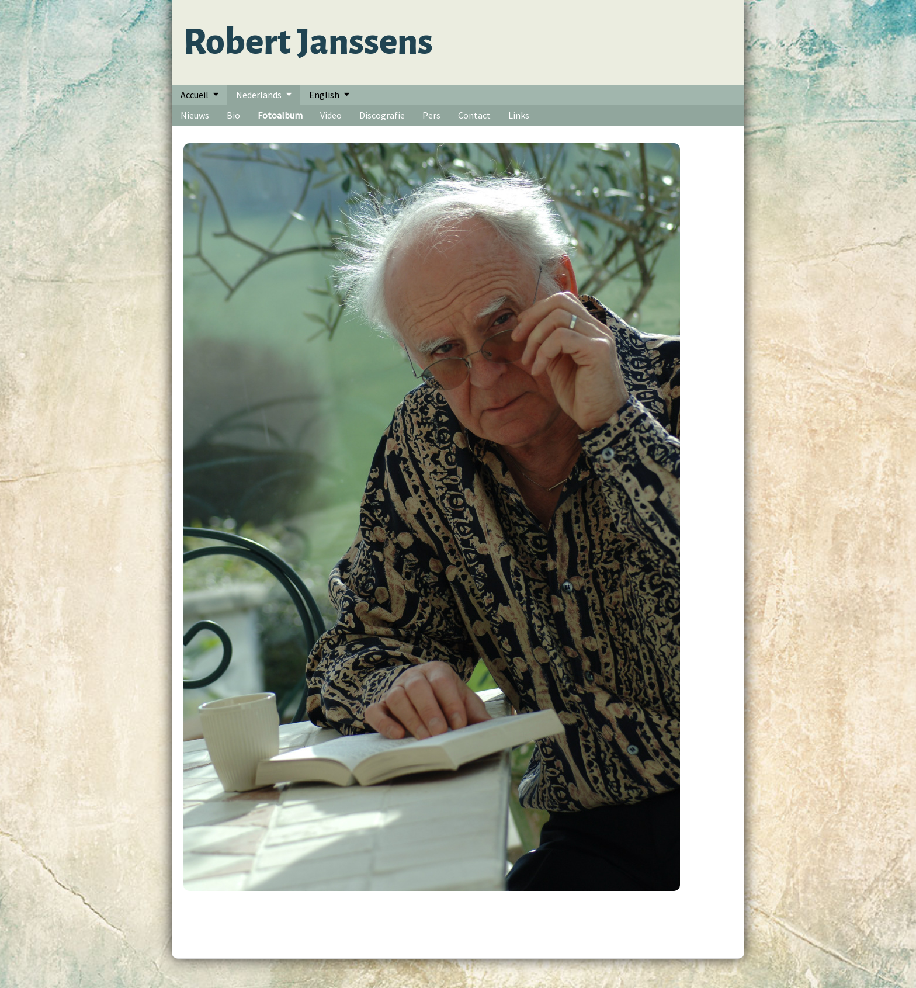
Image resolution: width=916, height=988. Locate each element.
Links (518, 115)
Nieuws (195, 115)
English (324, 94)
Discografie (382, 115)
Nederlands (259, 94)
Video (331, 115)
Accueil (195, 94)
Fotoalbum (280, 115)
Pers (431, 115)
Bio (233, 115)
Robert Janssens (308, 42)
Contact (474, 115)
